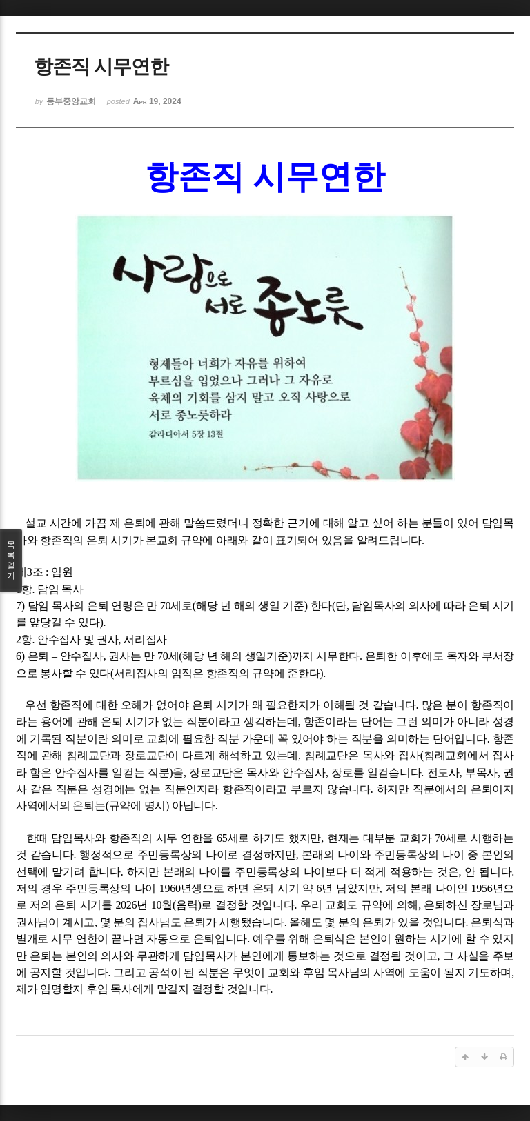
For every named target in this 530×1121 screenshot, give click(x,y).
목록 (11, 560)
